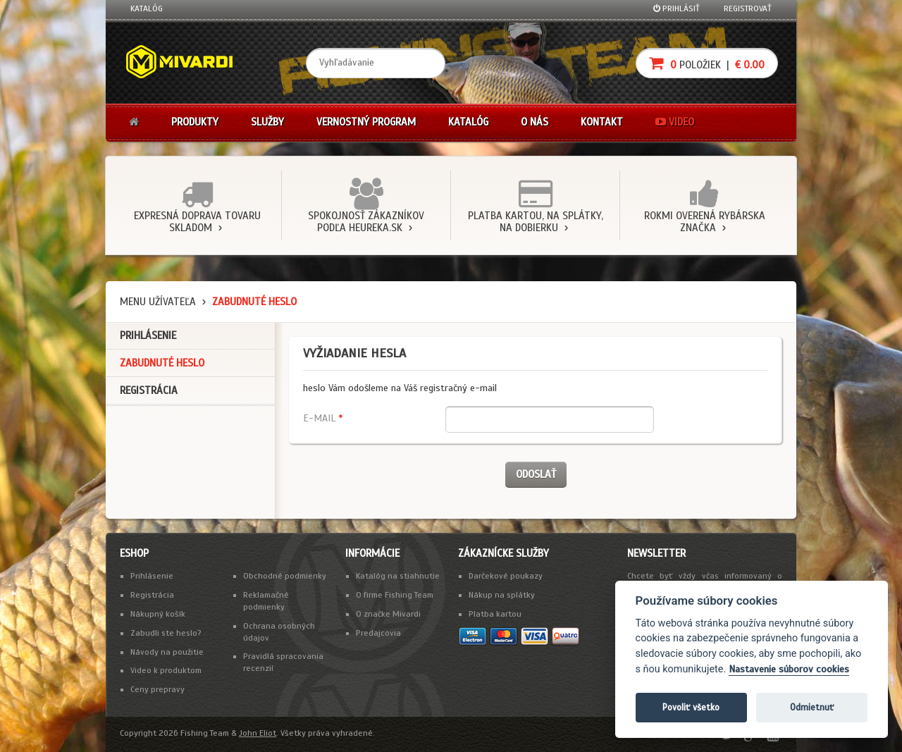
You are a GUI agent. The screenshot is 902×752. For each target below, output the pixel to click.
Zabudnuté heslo (162, 363)
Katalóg (146, 8)
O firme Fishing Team (394, 595)
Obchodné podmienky (284, 576)
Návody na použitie (167, 652)
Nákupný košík (157, 614)
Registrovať (748, 8)
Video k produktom (166, 670)
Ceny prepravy (157, 689)
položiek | (707, 63)
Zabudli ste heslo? (166, 633)
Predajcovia (378, 633)
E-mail (322, 418)
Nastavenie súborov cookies (789, 669)
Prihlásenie (148, 335)
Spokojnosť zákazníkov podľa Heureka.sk (366, 221)
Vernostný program (366, 122)
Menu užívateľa (158, 301)
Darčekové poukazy (506, 576)
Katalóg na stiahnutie (398, 576)
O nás (534, 122)
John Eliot (257, 733)
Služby (267, 122)
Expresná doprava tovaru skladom (197, 221)
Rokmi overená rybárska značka (704, 221)
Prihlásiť (676, 8)
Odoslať (536, 474)
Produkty (194, 122)
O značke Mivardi (388, 614)
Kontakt (602, 122)
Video (674, 122)
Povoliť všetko (690, 707)
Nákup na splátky (502, 595)
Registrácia (149, 390)
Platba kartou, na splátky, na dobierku (535, 221)
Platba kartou (495, 614)
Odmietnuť (812, 707)
